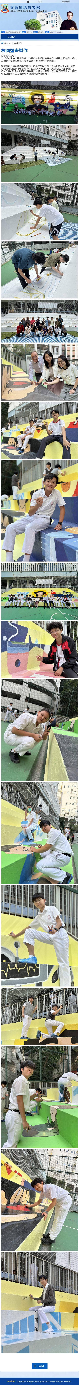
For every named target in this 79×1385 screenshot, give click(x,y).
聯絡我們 (66, 1)
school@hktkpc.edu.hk (56, 32)
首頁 (5, 43)
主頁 (40, 1)
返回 (41, 1366)
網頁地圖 (11, 1381)
